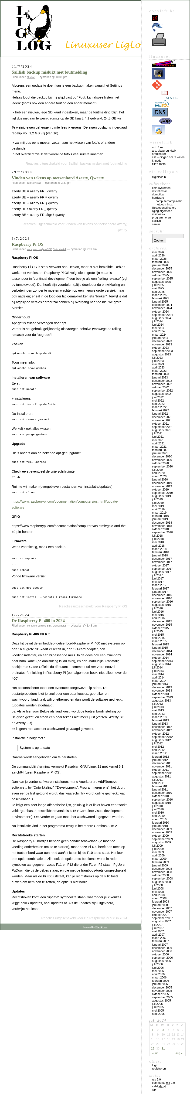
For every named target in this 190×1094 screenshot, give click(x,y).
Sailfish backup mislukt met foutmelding (49, 72)
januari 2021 (160, 453)
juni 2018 (158, 539)
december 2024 (162, 305)
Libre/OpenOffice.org (164, 207)
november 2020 (162, 460)
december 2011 (162, 763)
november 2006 (162, 951)
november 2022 (162, 384)
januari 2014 (160, 684)
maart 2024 (159, 334)
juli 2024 (157, 321)
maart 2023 (159, 370)
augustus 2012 (161, 740)
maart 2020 (159, 476)
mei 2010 (158, 812)
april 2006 (158, 974)
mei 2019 (158, 506)
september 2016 (162, 601)
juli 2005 (157, 1003)
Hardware (158, 197)
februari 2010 (160, 822)
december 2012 (162, 727)
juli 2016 (157, 608)
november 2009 (162, 832)
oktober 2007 (160, 915)
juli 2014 (157, 667)
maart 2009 (159, 858)
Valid (159, 1086)
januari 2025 (160, 301)
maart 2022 (159, 407)
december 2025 (162, 268)
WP (154, 1089)
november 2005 (162, 990)
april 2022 (158, 404)
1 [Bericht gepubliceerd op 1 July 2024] (152, 1030)
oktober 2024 (160, 311)
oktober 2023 (160, 347)
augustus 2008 (161, 882)
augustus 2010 (161, 802)
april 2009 (158, 855)
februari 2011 (160, 786)
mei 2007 (158, 931)
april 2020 (158, 473)
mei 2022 (158, 400)
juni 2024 (158, 324)
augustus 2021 (161, 430)
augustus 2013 (161, 700)
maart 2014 (159, 680)
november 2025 (162, 272)
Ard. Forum (158, 147)
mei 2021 (158, 440)
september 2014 (162, 661)
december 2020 (162, 456)
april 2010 (158, 816)
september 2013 (162, 697)
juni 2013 (158, 707)
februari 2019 (160, 516)
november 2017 (162, 562)
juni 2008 (158, 888)
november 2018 (162, 526)
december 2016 (162, 595)
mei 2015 (158, 634)
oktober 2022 (160, 387)
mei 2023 (158, 364)
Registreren (159, 1068)
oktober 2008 (160, 875)
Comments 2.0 (163, 1082)
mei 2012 (158, 746)
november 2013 (162, 690)
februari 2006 (160, 980)
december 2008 (162, 868)
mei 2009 (158, 852)
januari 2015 (160, 647)
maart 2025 (159, 295)
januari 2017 (160, 591)
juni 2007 (158, 928)
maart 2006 (159, 977)
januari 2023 (160, 377)
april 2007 (158, 934)
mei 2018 (158, 542)
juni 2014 (158, 671)
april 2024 (158, 331)
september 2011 (162, 773)
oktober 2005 (160, 994)
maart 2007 (159, 938)
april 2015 (158, 638)
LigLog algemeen (162, 211)
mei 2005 (158, 1010)
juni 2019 (158, 502)
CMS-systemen (161, 188)
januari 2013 (160, 723)
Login (155, 1065)
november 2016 (162, 598)
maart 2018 (159, 549)
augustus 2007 (161, 921)
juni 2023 (158, 361)
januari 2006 (160, 984)
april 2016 (158, 618)
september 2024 (162, 315)
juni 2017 (158, 578)
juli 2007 (157, 925)
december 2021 (162, 417)
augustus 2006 (161, 961)
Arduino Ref (159, 154)
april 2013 (158, 714)
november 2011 (162, 766)
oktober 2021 (160, 423)
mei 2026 (158, 252)
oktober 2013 (160, 694)
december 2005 (162, 987)
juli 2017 (157, 575)
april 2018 (158, 545)
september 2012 (162, 737)
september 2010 (162, 799)
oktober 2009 (160, 835)
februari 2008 (160, 901)
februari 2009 (160, 862)
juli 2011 (157, 779)
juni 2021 (158, 436)
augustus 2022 (161, 393)
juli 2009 (157, 845)
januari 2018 (160, 555)
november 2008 (162, 872)
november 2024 (162, 308)
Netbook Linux (164, 204)
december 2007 (162, 908)
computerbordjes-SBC (39, 249)
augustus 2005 (161, 1000)
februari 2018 (160, 552)
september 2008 (162, 878)
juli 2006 (157, 964)
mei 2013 (158, 710)
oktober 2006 (160, 954)
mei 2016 (158, 615)
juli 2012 (157, 743)
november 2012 (162, 730)
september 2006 (162, 957)
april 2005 (158, 1014)
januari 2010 (160, 826)
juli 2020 (157, 469)
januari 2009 (160, 865)
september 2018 (162, 532)
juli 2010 (157, 806)
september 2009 (162, 839)
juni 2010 (158, 809)
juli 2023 (157, 357)
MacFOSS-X (158, 214)
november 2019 (162, 486)
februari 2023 (160, 374)
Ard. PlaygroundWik (164, 150)
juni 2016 (158, 611)
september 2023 (162, 351)
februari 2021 (160, 450)
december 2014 (162, 651)
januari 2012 (160, 760)
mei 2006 (158, 971)
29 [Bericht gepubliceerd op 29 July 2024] (152, 1048)
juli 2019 (157, 499)
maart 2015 (159, 641)
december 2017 (162, 558)
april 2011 (158, 783)
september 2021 (162, 427)
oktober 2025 (160, 275)
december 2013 (162, 687)
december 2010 (162, 792)
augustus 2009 (161, 842)
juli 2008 (157, 885)
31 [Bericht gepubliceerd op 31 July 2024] (163, 1048)
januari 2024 (160, 338)
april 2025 (158, 291)
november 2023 (162, 344)
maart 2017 (159, 585)
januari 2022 (160, 413)
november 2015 (162, 624)
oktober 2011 (160, 769)
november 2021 (162, 420)
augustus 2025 (161, 281)
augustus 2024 (161, 318)
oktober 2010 (160, 796)
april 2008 (158, 895)
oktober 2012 (160, 733)
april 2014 (158, 677)
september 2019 (162, 492)
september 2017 (162, 568)
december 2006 (162, 948)
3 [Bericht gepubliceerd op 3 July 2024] (163, 1030)
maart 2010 (159, 819)
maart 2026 (159, 258)
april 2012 (158, 750)
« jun (155, 1053)
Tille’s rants (159, 164)
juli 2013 (157, 703)
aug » (179, 1053)
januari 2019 (160, 519)
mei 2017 (158, 581)
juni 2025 (158, 285)
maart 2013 (159, 717)
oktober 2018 (160, 529)
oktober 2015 (160, 628)
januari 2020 (160, 479)
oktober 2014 (160, 657)
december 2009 (162, 829)
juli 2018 (157, 535)
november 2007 (162, 911)
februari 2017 (160, 588)
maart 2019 (159, 512)
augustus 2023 (161, 354)
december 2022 (162, 380)
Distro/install (34, 182)
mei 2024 (158, 328)
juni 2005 (158, 1007)
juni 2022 (158, 397)
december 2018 (162, 522)
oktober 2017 (160, 565)
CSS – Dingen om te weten (168, 157)
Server (156, 224)
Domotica (158, 194)
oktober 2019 (160, 489)
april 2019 (158, 509)
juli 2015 (157, 631)
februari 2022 (160, 410)
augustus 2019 (161, 496)
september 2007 (162, 918)
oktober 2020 (160, 463)
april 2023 (158, 367)
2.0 (156, 1079)
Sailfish (31, 77)
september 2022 (162, 390)
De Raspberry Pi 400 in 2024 (38, 620)
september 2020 (162, 466)
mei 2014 (158, 674)
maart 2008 (159, 898)
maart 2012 (159, 753)
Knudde (156, 160)
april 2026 (158, 255)
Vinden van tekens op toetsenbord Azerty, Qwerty (58, 177)
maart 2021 (159, 446)
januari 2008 (160, 905)
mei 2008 (158, 891)
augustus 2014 (161, 664)
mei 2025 (158, 288)
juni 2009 (158, 849)
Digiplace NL (159, 177)
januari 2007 (160, 944)
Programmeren (161, 217)
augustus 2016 (161, 605)
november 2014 (162, 654)
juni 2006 (158, 967)
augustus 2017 (161, 572)
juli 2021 (157, 433)
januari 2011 (160, 789)
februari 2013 (160, 720)
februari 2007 (160, 941)
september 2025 (162, 278)
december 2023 (162, 341)
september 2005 (162, 997)
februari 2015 (160, 644)
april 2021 (158, 443)
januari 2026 (160, 265)
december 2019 (162, 483)
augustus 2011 (161, 776)
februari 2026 (160, 262)
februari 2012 (160, 756)
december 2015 (162, 621)
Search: (156, 231)
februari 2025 (160, 298)
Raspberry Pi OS (27, 244)
